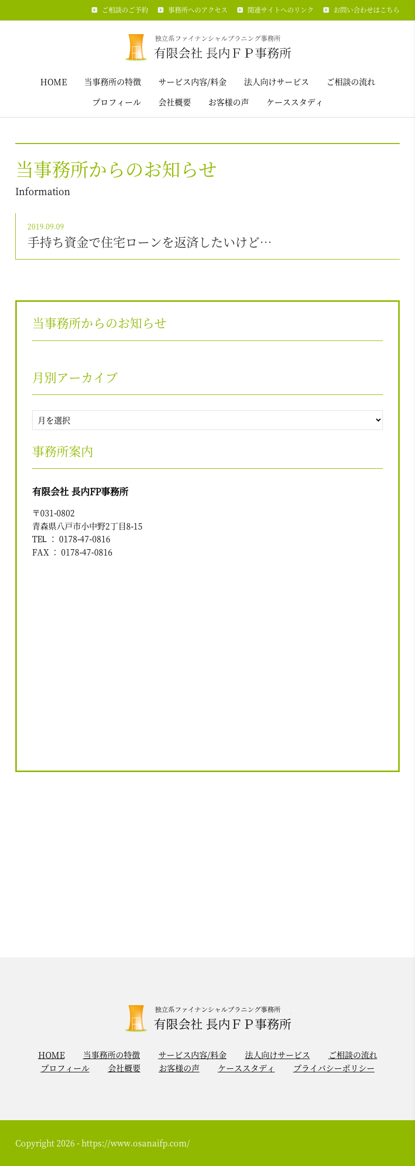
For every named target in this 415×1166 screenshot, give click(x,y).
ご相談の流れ (350, 82)
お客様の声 (228, 102)
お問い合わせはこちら (367, 9)
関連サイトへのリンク (280, 9)
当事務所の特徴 (112, 82)
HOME (53, 82)
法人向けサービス (276, 82)
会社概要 (174, 102)
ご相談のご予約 (125, 9)
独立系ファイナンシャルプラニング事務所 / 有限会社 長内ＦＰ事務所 (207, 46)
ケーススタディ (294, 102)
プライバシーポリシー (334, 1068)
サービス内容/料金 (192, 82)
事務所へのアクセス (198, 9)
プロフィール (116, 102)
